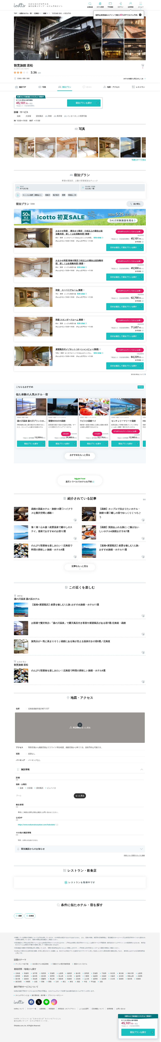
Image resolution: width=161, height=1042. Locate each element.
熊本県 (130, 979)
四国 (78, 982)
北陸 (101, 982)
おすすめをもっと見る (80, 455)
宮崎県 (138, 979)
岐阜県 (35, 976)
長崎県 (121, 979)
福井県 (78, 976)
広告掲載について (98, 1009)
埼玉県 (112, 973)
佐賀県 (104, 979)
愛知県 (26, 976)
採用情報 (110, 1009)
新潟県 (43, 976)
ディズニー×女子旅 (21, 964)
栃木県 (78, 973)
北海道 (17, 973)
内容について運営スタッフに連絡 (134, 855)
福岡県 (95, 979)
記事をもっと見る (80, 566)
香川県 (17, 979)
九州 (57, 982)
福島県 (69, 973)
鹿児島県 (18, 982)
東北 (64, 982)
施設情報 (23, 769)
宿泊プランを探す (84, 103)
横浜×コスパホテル (80, 964)
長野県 (52, 976)
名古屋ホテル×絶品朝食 (40, 964)
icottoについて (19, 1009)
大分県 (112, 979)
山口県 (86, 979)
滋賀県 (95, 976)
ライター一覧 (31, 1009)
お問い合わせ (120, 1009)
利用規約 (52, 1009)
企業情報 (42, 1009)
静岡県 (17, 976)
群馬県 (86, 973)
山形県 (61, 973)
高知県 (35, 979)
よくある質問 (83, 1009)
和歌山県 (131, 976)
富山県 (61, 976)
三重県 (86, 976)
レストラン (138, 87)
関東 (42, 982)
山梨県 (140, 973)
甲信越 (93, 982)
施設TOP (20, 87)
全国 (35, 982)
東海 (71, 982)
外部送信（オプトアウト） (67, 1009)
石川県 (69, 976)
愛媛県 (43, 979)
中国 (85, 982)
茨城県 (95, 973)
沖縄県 (28, 982)
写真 (42, 87)
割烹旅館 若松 (21, 665)
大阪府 (112, 976)
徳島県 (26, 979)
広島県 (78, 979)
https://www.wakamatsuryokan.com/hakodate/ (36, 825)
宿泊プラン (64, 87)
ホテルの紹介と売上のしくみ (133, 79)
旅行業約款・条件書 (38, 995)
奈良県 (121, 976)
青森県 (26, 973)
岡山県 (52, 979)
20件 (39, 73)
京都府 (104, 976)
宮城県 (52, 973)
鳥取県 (61, 979)
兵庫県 (140, 976)
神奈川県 (131, 973)
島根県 (69, 979)
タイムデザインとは (22, 995)
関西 (49, 982)
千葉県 (104, 973)
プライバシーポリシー (55, 995)
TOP (15, 13)
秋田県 (43, 973)
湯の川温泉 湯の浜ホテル (27, 599)
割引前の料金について (137, 374)
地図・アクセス (111, 87)
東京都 (121, 973)
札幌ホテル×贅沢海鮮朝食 (61, 964)
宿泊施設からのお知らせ (31, 849)
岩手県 (35, 973)
